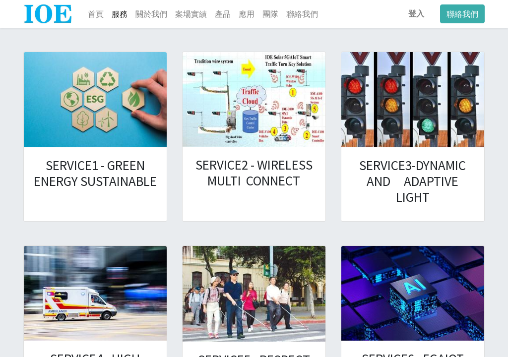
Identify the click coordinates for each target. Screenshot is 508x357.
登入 (416, 13)
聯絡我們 (462, 14)
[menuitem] (96, 14)
